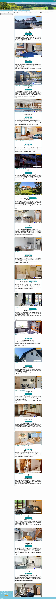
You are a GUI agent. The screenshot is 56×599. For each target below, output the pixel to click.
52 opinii (33, 423)
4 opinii (31, 257)
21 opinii (34, 547)
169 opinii (33, 174)
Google (11, 591)
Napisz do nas (36, 597)
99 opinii (34, 63)
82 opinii (30, 340)
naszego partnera (27, 41)
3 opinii (34, 451)
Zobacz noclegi (28, 34)
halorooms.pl (54, 0)
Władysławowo (38, 16)
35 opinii (33, 575)
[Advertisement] (28, 493)
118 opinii (36, 119)
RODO (8, 594)
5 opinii (34, 229)
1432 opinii (35, 91)
